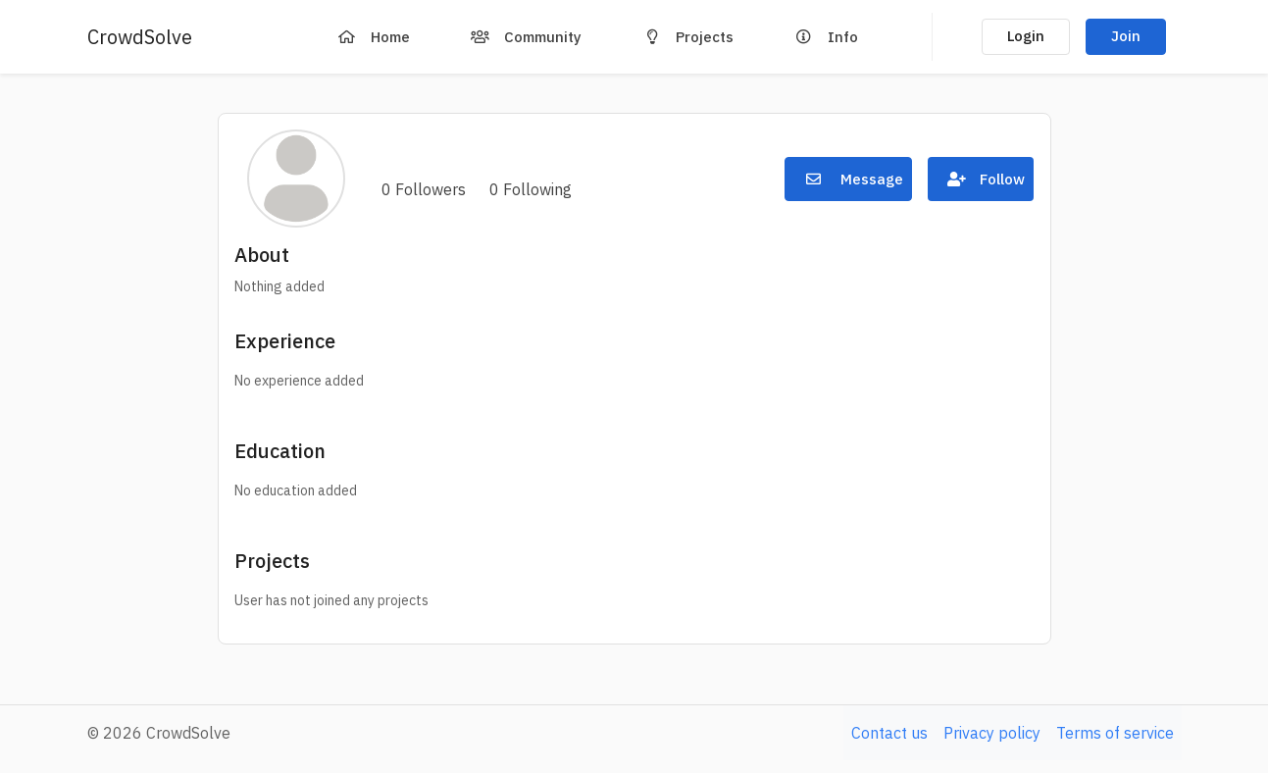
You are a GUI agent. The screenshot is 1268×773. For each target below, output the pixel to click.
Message (848, 179)
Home (369, 37)
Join (1126, 35)
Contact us (889, 733)
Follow (981, 179)
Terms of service (1115, 733)
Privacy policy (991, 733)
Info (821, 37)
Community (521, 37)
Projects (683, 37)
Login (1025, 35)
